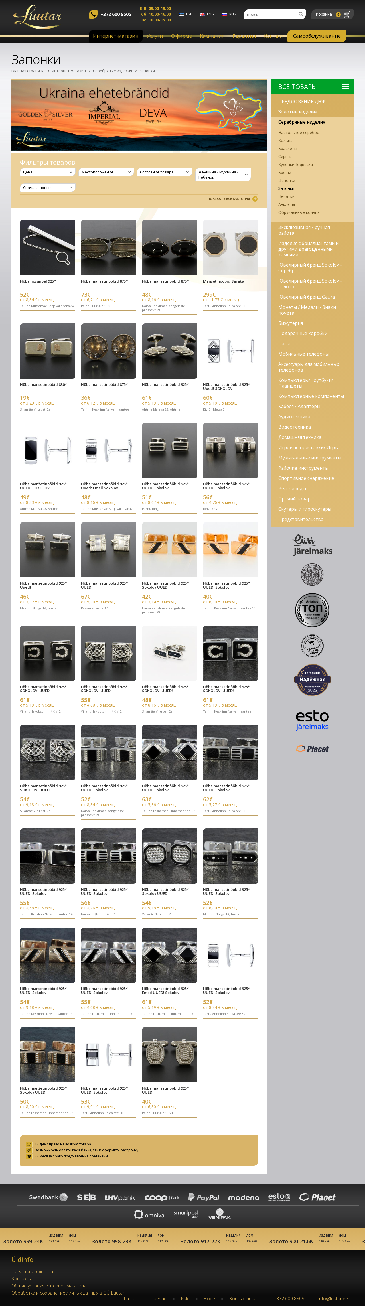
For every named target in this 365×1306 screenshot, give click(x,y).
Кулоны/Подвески (295, 164)
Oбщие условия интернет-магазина (48, 1284)
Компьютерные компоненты (311, 396)
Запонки (147, 70)
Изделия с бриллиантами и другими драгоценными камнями (308, 249)
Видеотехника (294, 427)
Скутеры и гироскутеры (304, 509)
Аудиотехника (294, 416)
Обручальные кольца (299, 212)
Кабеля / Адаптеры (299, 406)
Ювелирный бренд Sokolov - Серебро (310, 268)
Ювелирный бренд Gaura (306, 297)
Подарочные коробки (302, 333)
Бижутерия (290, 323)
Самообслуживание (317, 36)
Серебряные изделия (112, 70)
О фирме (181, 36)
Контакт (273, 36)
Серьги (285, 156)
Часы (284, 343)
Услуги (155, 36)
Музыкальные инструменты (309, 458)
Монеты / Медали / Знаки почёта (307, 310)
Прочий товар (294, 499)
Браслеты (287, 148)
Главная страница (27, 70)
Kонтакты (21, 1277)
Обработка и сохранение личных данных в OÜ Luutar (67, 1292)
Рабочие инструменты (303, 468)
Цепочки (286, 180)
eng (210, 14)
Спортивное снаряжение (306, 478)
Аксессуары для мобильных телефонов (308, 367)
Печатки (286, 196)
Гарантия (244, 36)
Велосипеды (292, 488)
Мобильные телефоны (303, 354)
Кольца (285, 140)
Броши (284, 172)
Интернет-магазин (116, 36)
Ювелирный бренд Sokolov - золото (310, 284)
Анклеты (286, 204)
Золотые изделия (297, 112)
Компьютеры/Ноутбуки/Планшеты (305, 383)
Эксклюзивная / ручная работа (304, 230)
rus (232, 14)
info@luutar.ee (333, 1297)
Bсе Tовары (313, 86)
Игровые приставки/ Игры (308, 447)
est (189, 14)
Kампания (212, 36)
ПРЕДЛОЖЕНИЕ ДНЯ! (301, 101)
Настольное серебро (298, 132)
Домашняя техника (299, 437)
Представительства (300, 519)
